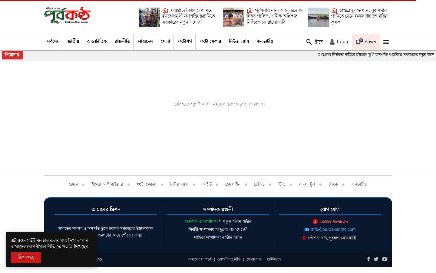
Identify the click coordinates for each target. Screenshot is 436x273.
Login (339, 42)
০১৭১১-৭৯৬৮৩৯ (330, 221)
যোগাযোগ (253, 259)
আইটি (207, 184)
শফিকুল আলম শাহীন (235, 221)
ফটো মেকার (210, 41)
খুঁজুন (314, 42)
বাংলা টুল (307, 184)
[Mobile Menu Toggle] (386, 42)
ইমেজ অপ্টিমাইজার (107, 184)
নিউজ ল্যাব (239, 41)
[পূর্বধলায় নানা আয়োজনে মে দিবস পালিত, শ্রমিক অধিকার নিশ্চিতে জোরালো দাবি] (233, 17)
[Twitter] (376, 260)
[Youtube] (385, 260)
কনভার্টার (265, 41)
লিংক (333, 184)
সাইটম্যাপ (274, 259)
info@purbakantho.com (330, 229)
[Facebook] (368, 260)
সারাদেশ (145, 41)
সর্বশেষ (53, 41)
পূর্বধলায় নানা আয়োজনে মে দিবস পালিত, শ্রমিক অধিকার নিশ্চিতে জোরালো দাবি (275, 16)
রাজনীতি (122, 41)
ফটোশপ (185, 41)
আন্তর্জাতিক (97, 41)
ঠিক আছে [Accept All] (26, 257)
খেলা (165, 41)
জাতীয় (73, 41)
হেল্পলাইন (232, 184)
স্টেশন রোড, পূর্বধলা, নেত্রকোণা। (330, 238)
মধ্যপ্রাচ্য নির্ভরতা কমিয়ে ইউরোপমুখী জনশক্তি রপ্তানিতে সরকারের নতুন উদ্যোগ (188, 16)
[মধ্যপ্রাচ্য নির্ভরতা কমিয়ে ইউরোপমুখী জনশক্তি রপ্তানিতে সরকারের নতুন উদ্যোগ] (149, 17)
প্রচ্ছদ (73, 184)
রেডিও (259, 184)
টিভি (282, 184)
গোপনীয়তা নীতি (229, 259)
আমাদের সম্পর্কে (200, 259)
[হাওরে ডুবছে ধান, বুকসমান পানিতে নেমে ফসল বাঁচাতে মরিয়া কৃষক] (318, 17)
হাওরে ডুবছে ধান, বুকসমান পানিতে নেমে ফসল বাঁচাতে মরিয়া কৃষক (359, 16)
